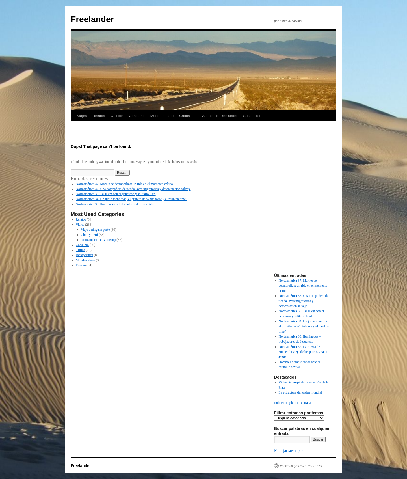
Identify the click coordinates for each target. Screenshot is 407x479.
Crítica (184, 116)
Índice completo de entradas (293, 403)
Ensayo (81, 265)
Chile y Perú (89, 235)
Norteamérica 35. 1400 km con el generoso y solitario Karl (116, 194)
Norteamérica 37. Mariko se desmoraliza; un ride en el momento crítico (124, 184)
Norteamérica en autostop (98, 240)
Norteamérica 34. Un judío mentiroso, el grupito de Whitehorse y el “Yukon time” (131, 199)
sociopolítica (84, 255)
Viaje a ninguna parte (95, 230)
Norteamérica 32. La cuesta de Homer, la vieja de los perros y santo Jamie (303, 352)
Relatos (98, 116)
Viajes (82, 116)
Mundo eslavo (85, 260)
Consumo (137, 116)
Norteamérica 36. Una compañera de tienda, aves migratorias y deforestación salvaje (133, 189)
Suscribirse (252, 116)
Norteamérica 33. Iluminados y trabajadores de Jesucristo (115, 204)
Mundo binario (162, 116)
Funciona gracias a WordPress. (301, 466)
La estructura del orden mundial (300, 392)
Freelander (92, 19)
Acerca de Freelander (219, 116)
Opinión (117, 116)
